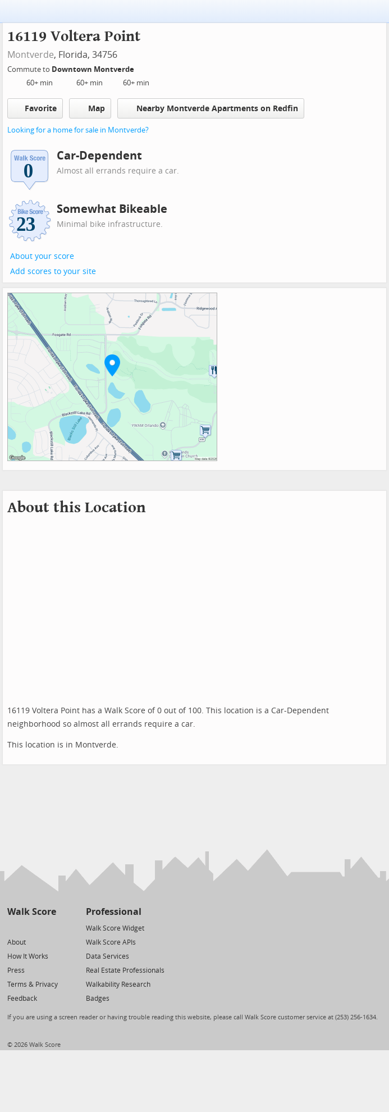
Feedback (22, 998)
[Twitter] (13, 927)
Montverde (30, 54)
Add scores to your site (53, 271)
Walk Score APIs (111, 942)
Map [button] (90, 108)
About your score (42, 256)
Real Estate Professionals (125, 970)
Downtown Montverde (94, 69)
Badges (97, 998)
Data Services (107, 956)
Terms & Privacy (32, 984)
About (16, 942)
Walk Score (31, 911)
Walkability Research (118, 984)
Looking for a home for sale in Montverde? (78, 130)
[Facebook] (31, 927)
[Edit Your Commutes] (141, 67)
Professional (113, 911)
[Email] (48, 927)
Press (16, 970)
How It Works (27, 956)
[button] (112, 365)
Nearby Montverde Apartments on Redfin (210, 108)
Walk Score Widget (115, 928)
